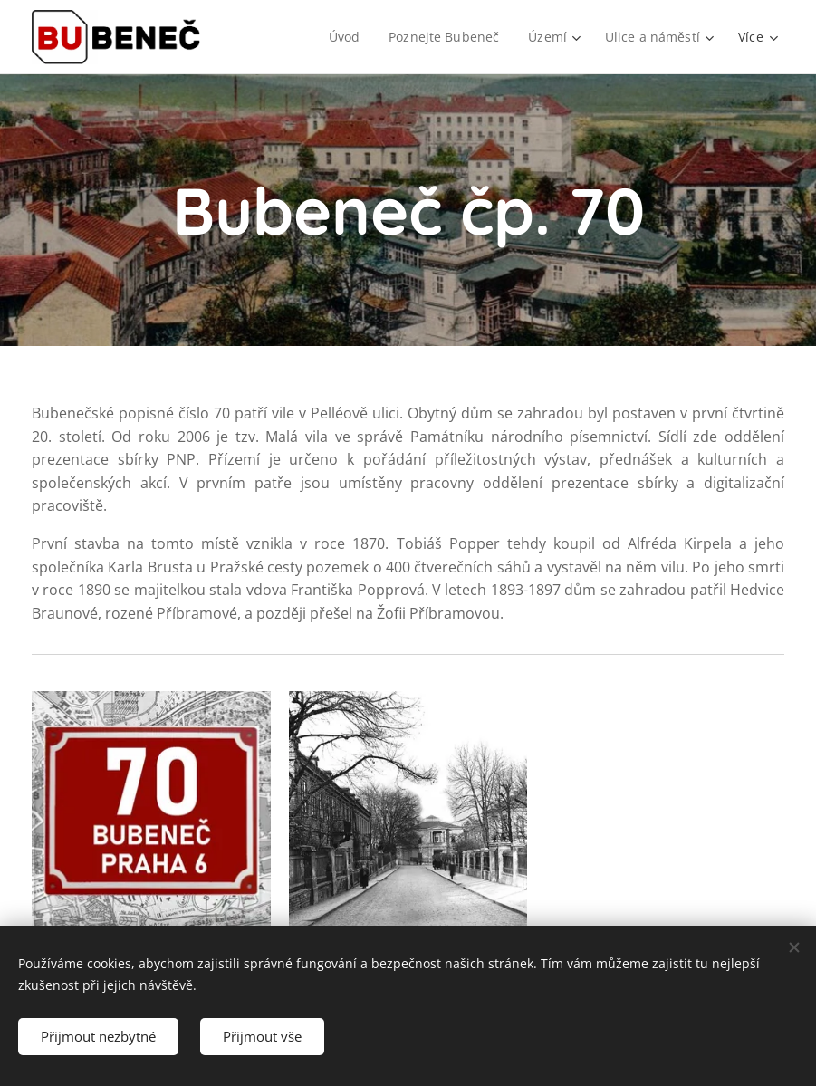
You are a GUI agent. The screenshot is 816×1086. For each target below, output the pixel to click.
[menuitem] (344, 37)
